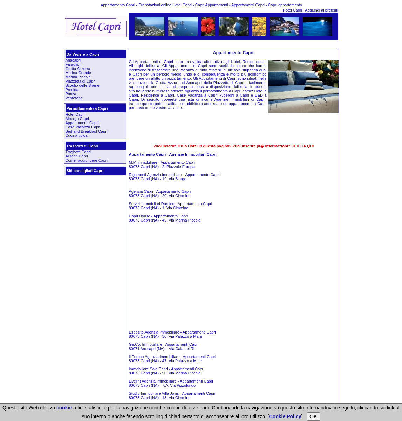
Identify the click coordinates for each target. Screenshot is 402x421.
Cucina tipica (77, 135)
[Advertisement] (201, 44)
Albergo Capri (77, 119)
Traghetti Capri (78, 152)
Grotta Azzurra (78, 68)
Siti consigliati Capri (85, 171)
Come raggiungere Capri (87, 160)
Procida (72, 89)
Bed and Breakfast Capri (87, 131)
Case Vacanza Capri (83, 127)
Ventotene (74, 98)
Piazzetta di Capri (81, 81)
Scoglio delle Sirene (83, 85)
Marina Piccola (78, 77)
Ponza (71, 94)
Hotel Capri (293, 10)
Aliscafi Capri (77, 156)
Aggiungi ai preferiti (321, 10)
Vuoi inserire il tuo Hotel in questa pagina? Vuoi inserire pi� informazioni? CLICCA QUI (234, 146)
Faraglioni (74, 64)
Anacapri (73, 60)
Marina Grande (78, 73)
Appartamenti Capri (82, 123)
